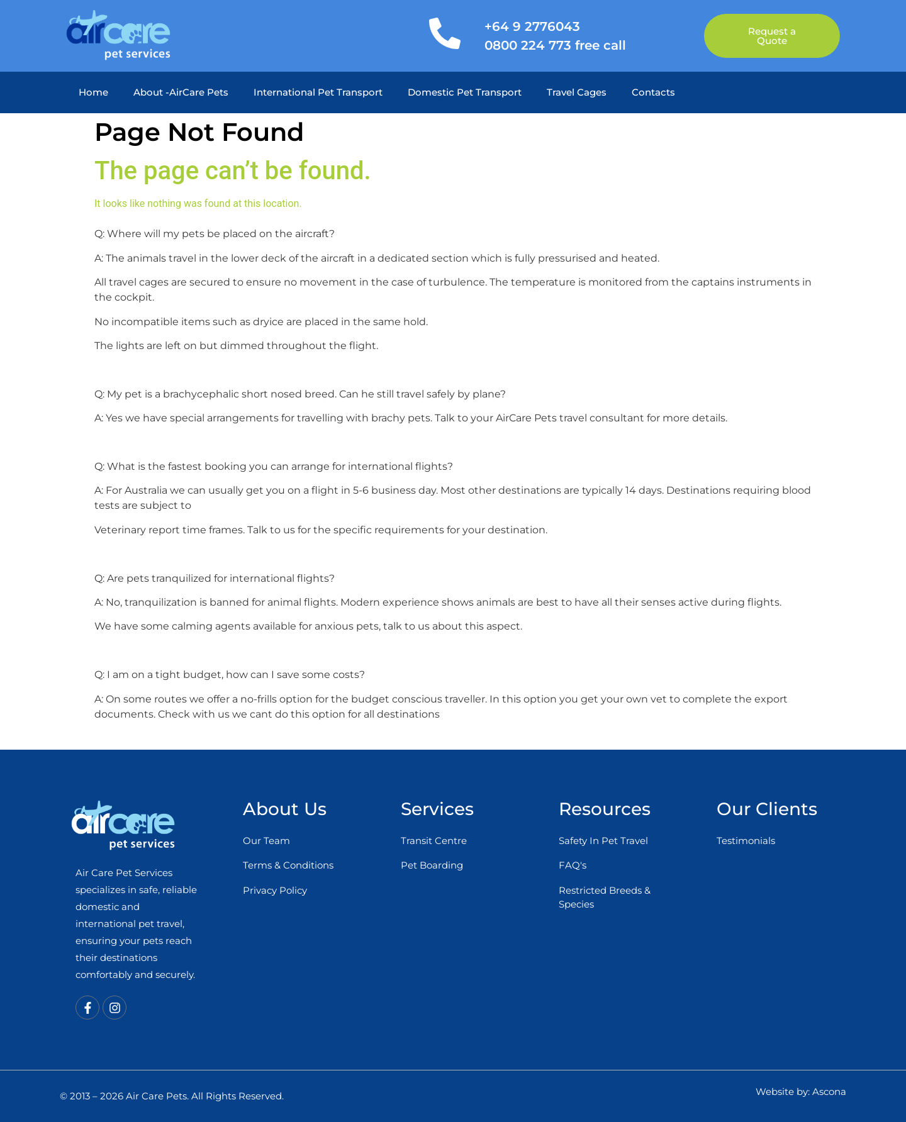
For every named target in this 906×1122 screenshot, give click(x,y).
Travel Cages (577, 92)
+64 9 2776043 (532, 26)
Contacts (653, 92)
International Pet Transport (318, 92)
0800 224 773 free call (555, 45)
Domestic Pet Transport (465, 92)
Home (93, 92)
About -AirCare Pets (180, 92)
